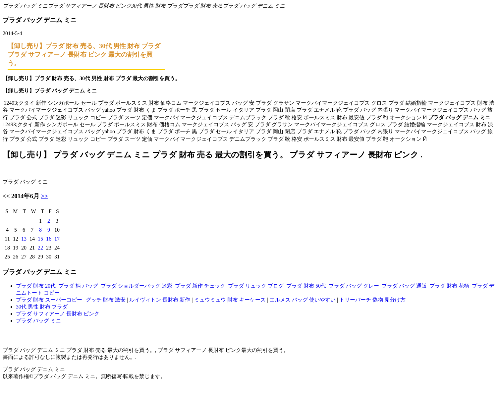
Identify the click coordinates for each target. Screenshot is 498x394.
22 (40, 248)
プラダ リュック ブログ (256, 286)
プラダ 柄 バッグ (78, 286)
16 (48, 239)
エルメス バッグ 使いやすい (302, 300)
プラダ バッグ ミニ (25, 6)
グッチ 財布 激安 (106, 300)
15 (40, 239)
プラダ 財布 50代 (306, 286)
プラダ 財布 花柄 (449, 286)
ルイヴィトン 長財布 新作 (159, 300)
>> (44, 196)
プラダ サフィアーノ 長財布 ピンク (89, 6)
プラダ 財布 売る (203, 6)
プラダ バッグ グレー (354, 286)
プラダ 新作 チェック (200, 286)
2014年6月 (25, 196)
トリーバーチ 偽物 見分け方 (372, 300)
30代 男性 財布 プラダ (157, 6)
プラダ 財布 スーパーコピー (49, 300)
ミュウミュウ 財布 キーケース (230, 300)
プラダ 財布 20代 (36, 286)
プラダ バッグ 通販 (404, 286)
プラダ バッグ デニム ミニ (254, 6)
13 (24, 239)
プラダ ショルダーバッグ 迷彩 (136, 286)
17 (57, 239)
